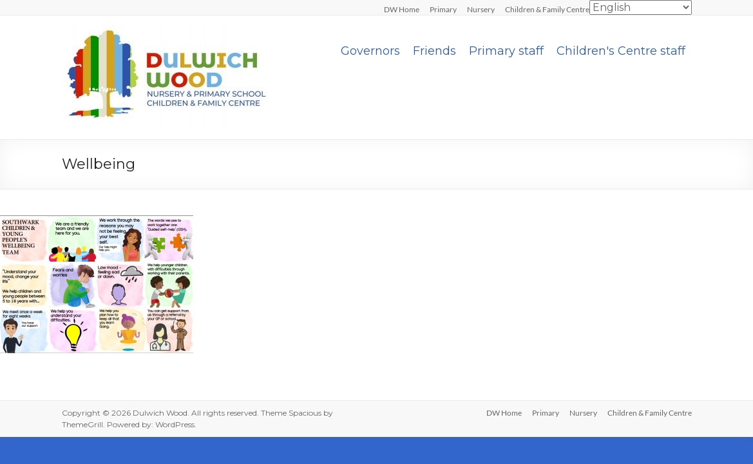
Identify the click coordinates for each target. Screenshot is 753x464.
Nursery (481, 9)
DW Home (401, 9)
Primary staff (506, 51)
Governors (370, 51)
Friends (434, 51)
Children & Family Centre (547, 9)
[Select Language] (640, 7)
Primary (443, 9)
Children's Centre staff (621, 51)
